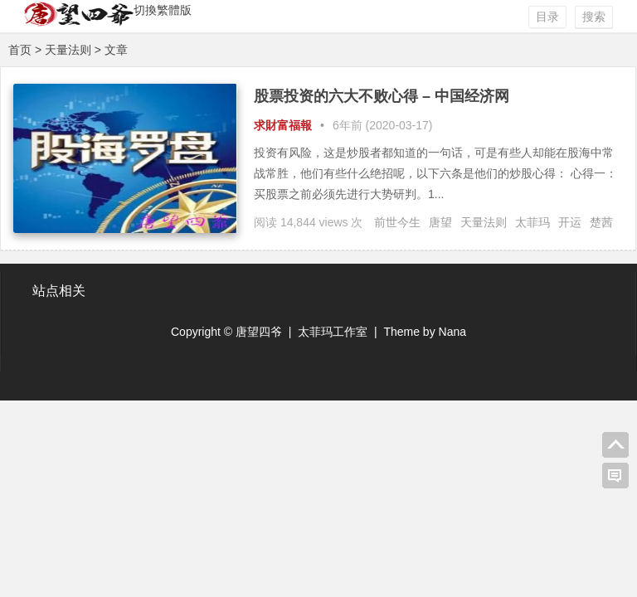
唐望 (440, 222)
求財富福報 (283, 125)
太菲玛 (532, 222)
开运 (569, 222)
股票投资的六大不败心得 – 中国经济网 (381, 96)
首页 (20, 49)
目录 (547, 16)
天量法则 (483, 222)
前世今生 (397, 222)
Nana (452, 331)
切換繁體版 (163, 10)
